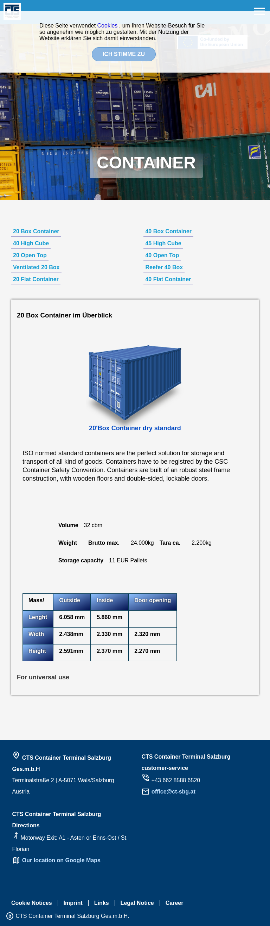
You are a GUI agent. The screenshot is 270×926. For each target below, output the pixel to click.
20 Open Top (30, 255)
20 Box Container (36, 231)
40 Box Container (168, 231)
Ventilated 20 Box (36, 267)
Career (175, 903)
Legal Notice (137, 903)
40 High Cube (31, 243)
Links (101, 903)
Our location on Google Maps (61, 860)
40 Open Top (162, 255)
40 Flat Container (168, 279)
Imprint (73, 903)
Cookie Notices (31, 903)
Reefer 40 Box (164, 267)
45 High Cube (163, 243)
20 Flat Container (36, 279)
